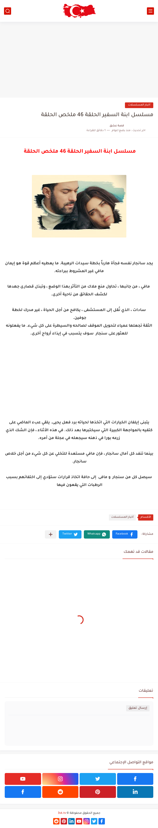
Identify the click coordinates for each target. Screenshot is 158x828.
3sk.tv (62, 813)
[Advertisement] (79, 60)
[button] (124, 534)
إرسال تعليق (137, 708)
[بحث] (7, 11)
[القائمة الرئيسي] (150, 11)
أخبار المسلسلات (139, 105)
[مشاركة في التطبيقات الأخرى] (50, 534)
